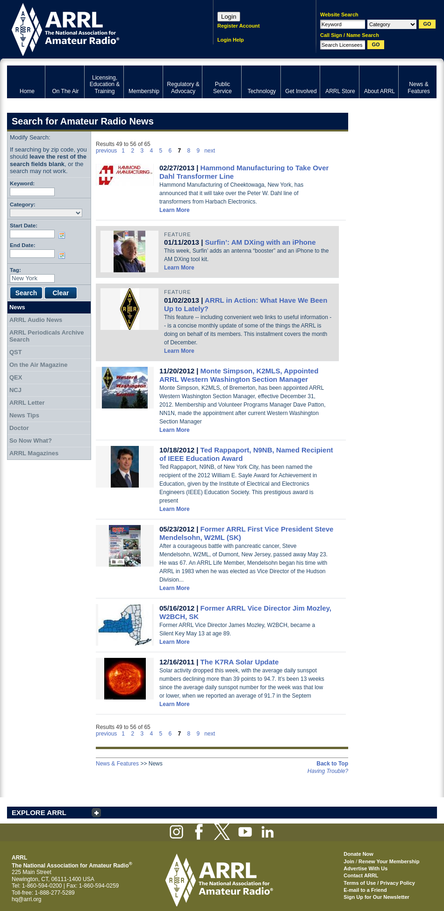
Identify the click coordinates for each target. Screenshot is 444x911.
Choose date (63, 235)
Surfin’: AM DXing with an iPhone (260, 242)
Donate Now (358, 854)
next (209, 150)
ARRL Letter (27, 402)
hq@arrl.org (27, 899)
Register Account (238, 26)
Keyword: (22, 183)
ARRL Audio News (35, 319)
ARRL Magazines (33, 453)
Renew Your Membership (388, 861)
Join (349, 861)
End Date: (23, 245)
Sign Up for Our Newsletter (376, 897)
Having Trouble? (328, 771)
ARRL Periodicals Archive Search (46, 336)
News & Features (117, 763)
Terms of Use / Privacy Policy (379, 883)
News (17, 307)
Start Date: (23, 225)
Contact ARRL (361, 875)
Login (228, 16)
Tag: (15, 270)
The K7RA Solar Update (240, 662)
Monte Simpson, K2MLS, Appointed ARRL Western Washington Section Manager (238, 375)
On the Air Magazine (38, 364)
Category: (23, 204)
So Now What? (30, 440)
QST (15, 352)
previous (106, 150)
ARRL (98, 28)
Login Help (230, 40)
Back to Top (332, 763)
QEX (15, 377)
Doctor (19, 427)
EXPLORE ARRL (39, 812)
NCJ (15, 390)
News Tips (24, 415)
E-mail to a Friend (365, 890)
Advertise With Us (365, 868)
